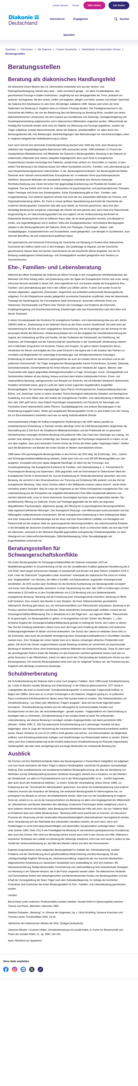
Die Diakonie (44, 49)
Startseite (10, 49)
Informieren (26, 49)
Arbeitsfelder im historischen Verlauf (101, 49)
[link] (6, 971)
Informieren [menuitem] (57, 18)
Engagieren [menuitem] (80, 18)
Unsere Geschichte (66, 49)
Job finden (119, 5)
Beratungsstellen (15, 53)
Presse (75, 5)
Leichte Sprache (60, 5)
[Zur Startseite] (24, 20)
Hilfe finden (94, 5)
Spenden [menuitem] (69, 34)
